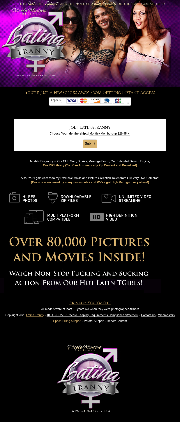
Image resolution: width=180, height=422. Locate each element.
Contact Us (148, 315)
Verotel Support (94, 321)
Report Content (117, 321)
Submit (90, 143)
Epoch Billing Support (67, 321)
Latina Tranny (35, 315)
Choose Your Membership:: (69, 133)
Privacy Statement (90, 303)
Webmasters (166, 315)
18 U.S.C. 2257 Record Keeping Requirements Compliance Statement (92, 315)
